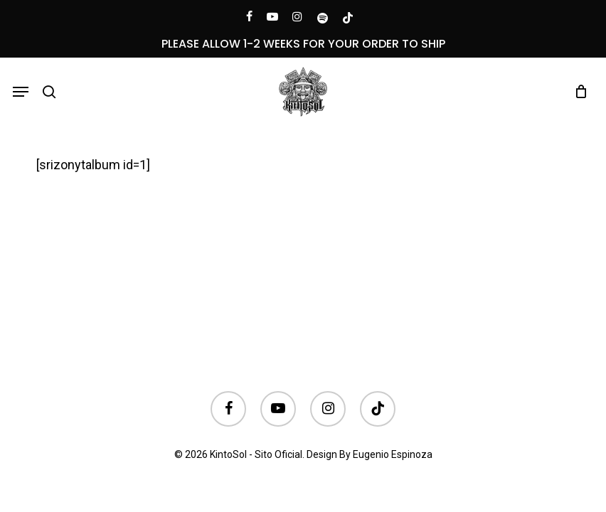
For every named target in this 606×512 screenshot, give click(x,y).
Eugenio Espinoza (392, 454)
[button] (20, 92)
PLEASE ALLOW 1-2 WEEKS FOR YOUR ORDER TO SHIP (303, 44)
